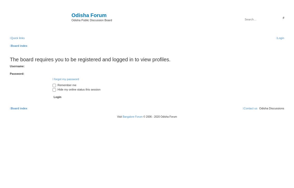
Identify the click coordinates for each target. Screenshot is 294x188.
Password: (17, 73)
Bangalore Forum (132, 116)
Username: (17, 66)
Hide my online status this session (77, 89)
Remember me (64, 85)
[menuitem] (280, 38)
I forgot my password (66, 79)
